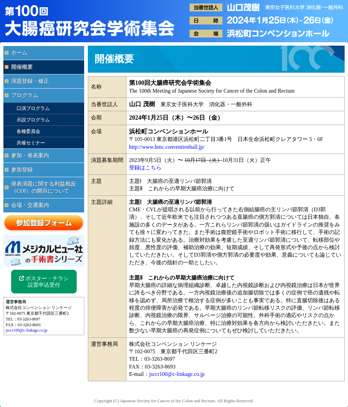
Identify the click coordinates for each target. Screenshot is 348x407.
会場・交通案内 (30, 205)
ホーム (19, 52)
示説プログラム (33, 119)
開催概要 (22, 67)
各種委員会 (28, 131)
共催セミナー (31, 142)
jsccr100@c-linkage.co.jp (177, 374)
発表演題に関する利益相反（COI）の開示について (43, 187)
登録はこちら (145, 167)
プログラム (24, 95)
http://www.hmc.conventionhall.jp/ (166, 147)
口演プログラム (33, 108)
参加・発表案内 (30, 155)
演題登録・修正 (30, 81)
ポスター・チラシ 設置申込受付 (44, 282)
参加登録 (22, 169)
